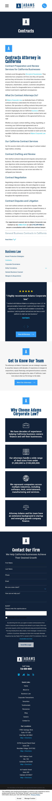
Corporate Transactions (26, 698)
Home (26, 686)
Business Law (26, 694)
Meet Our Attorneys (26, 382)
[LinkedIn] (28, 675)
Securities (26, 701)
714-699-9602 (26, 669)
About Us (26, 690)
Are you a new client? (12, 587)
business (35, 111)
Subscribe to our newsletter (17, 618)
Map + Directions (26, 738)
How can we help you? (12, 593)
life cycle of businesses (34, 74)
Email (7, 581)
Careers (26, 717)
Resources (26, 709)
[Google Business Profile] (19, 675)
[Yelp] (33, 675)
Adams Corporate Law (14, 100)
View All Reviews (26, 334)
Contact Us (26, 721)
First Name (9, 563)
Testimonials (26, 705)
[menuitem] (26, 256)
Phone (7, 575)
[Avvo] (23, 675)
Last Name (8, 569)
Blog (26, 713)
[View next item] (28, 327)
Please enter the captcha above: (16, 609)
